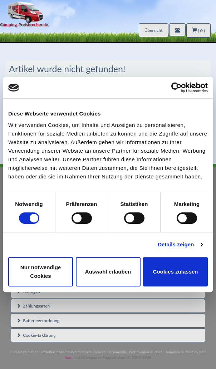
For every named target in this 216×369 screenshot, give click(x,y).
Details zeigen (176, 244)
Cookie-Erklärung (35, 335)
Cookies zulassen (175, 272)
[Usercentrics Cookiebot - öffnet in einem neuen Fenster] (176, 87)
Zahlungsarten (33, 306)
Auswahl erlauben (108, 272)
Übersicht (153, 30)
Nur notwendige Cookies (40, 271)
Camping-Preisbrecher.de (24, 24)
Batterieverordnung (37, 320)
